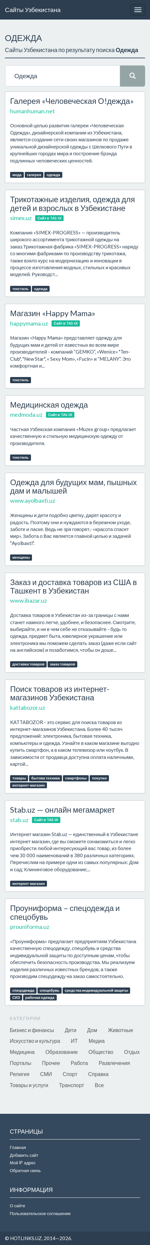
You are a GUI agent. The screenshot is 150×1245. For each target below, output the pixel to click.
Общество (100, 1052)
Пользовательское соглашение (40, 1213)
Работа (79, 1063)
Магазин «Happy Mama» (52, 313)
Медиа (97, 1041)
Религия (19, 1074)
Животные (120, 1030)
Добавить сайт (24, 1155)
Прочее (51, 1063)
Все (99, 1085)
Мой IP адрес (23, 1162)
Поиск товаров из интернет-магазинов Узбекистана (59, 693)
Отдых (132, 1052)
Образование (61, 1052)
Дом (92, 1030)
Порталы (20, 1063)
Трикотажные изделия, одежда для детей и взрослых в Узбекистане (72, 203)
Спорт (70, 1074)
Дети (70, 1030)
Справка (98, 1074)
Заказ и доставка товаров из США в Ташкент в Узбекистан (73, 586)
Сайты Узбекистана (33, 9)
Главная (18, 1147)
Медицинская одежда (49, 404)
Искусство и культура (35, 1041)
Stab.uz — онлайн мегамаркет (62, 809)
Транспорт (71, 1085)
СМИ (46, 1074)
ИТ (74, 1041)
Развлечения (114, 1063)
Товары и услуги (29, 1085)
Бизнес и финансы (32, 1030)
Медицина (22, 1052)
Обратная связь (25, 1170)
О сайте (17, 1205)
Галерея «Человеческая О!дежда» (72, 100)
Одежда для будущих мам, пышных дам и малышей (73, 486)
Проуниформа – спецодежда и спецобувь (65, 912)
